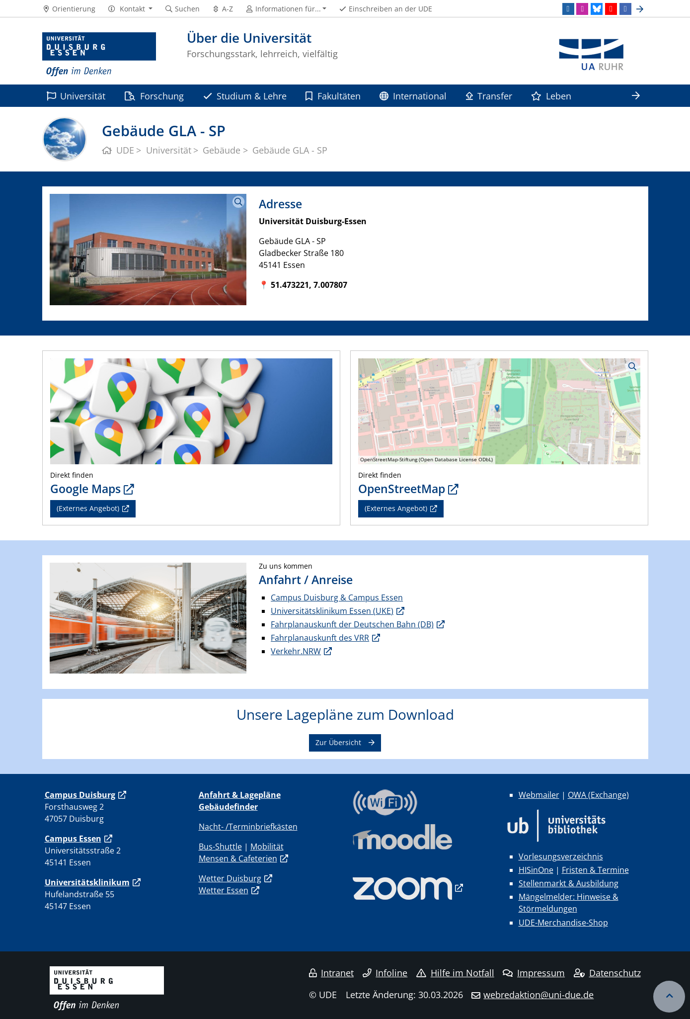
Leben (551, 95)
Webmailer (539, 794)
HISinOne (536, 869)
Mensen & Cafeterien (238, 858)
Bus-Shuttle (220, 846)
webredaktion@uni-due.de (538, 995)
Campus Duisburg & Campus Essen (337, 597)
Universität (76, 95)
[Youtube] (611, 9)
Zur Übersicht (338, 742)
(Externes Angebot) (88, 508)
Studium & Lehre (245, 95)
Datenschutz (607, 973)
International (413, 95)
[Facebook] (625, 9)
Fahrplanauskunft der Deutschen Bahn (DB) (352, 624)
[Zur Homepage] (99, 54)
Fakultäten (333, 95)
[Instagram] (582, 9)
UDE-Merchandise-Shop (563, 922)
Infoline (385, 973)
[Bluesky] (597, 9)
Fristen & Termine (595, 869)
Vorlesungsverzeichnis (561, 856)
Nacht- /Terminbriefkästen (248, 826)
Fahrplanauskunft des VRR (320, 637)
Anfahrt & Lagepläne (240, 794)
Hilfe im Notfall (455, 973)
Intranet (331, 973)
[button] (130, 9)
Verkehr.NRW (296, 651)
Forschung (154, 95)
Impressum (534, 973)
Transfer (489, 95)
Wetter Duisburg (230, 878)
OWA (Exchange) (598, 794)
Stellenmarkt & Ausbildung (568, 883)
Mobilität (267, 846)
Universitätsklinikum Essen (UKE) (332, 610)
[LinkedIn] (568, 9)
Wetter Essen (223, 890)
